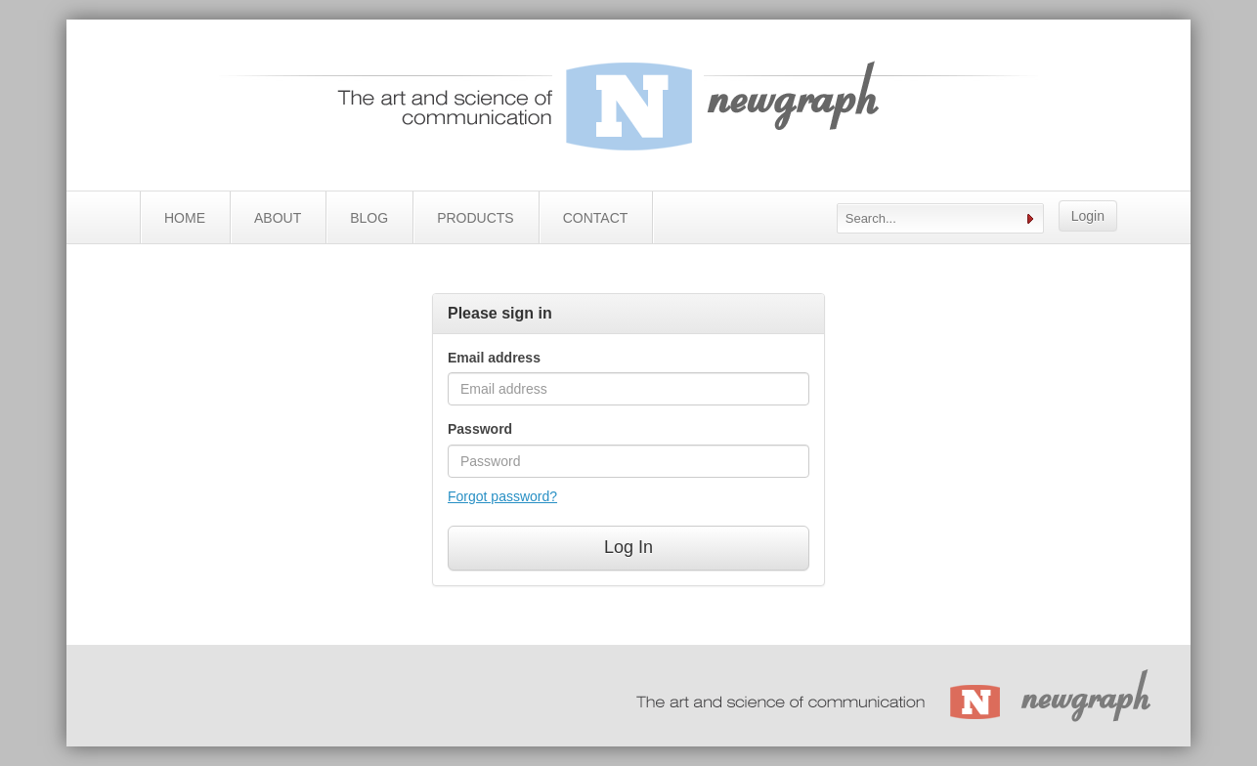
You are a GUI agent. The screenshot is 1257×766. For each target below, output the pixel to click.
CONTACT (595, 218)
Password (480, 429)
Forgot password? (502, 496)
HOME (184, 218)
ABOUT (277, 218)
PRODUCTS (475, 218)
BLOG (369, 218)
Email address (494, 357)
